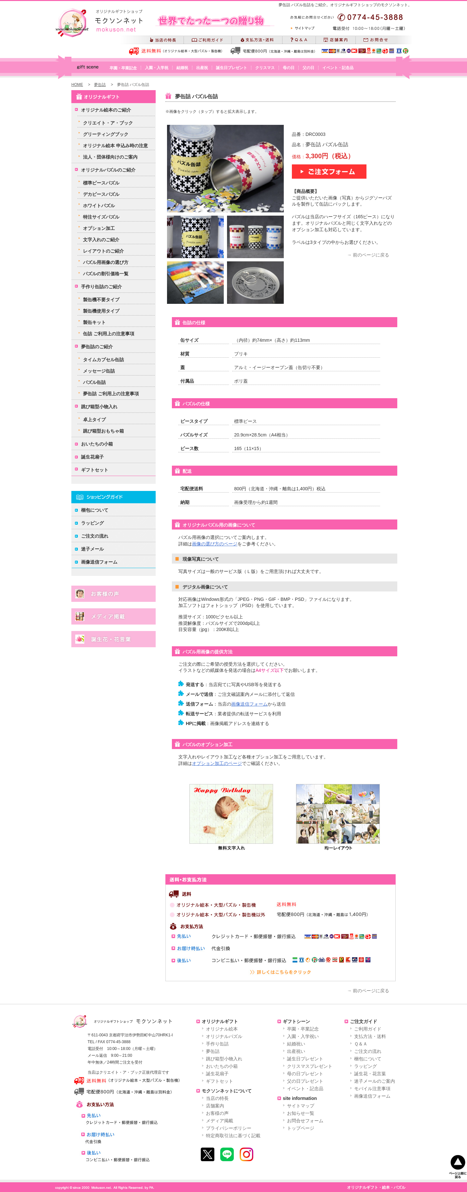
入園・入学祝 (156, 68)
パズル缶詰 (94, 382)
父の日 (308, 68)
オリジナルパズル (224, 1036)
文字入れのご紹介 (101, 239)
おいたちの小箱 (97, 444)
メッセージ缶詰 (99, 371)
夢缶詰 (100, 84)
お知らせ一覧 (300, 1113)
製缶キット (94, 322)
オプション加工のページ (217, 763)
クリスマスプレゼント (309, 1066)
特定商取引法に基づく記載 (233, 1135)
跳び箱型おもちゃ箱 (103, 431)
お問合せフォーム (305, 1120)
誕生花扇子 (92, 456)
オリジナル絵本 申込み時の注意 (115, 145)
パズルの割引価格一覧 (105, 273)
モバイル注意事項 (372, 1088)
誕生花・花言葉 (370, 1073)
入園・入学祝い (303, 1036)
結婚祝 (182, 68)
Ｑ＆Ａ (360, 1043)
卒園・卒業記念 (123, 68)
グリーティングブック (105, 134)
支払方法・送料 (370, 1036)
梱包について (94, 510)
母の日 (288, 68)
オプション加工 (99, 228)
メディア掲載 (219, 1120)
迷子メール (92, 549)
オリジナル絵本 (222, 1028)
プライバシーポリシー (228, 1128)
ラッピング (92, 523)
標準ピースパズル (101, 182)
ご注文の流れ (94, 536)
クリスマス (265, 68)
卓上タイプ (94, 419)
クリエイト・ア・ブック (108, 122)
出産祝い (296, 1051)
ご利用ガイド (367, 1028)
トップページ (300, 1128)
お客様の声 (217, 1113)
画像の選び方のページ (214, 543)
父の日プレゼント (305, 1081)
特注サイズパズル (101, 217)
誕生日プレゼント (231, 68)
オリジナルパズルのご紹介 (108, 170)
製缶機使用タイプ (101, 311)
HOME (77, 84)
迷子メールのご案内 (374, 1081)
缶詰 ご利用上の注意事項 (108, 333)
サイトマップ (300, 1105)
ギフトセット (94, 469)
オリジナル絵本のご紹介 (106, 110)
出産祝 (202, 68)
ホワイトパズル (99, 205)
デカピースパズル (101, 194)
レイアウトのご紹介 (103, 251)
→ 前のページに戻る (368, 254)
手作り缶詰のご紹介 (101, 286)
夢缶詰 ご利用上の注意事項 (111, 393)
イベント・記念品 (337, 68)
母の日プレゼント (305, 1073)
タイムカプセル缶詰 (103, 359)
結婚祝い (296, 1043)
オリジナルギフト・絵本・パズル (376, 1187)
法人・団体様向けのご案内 (110, 157)
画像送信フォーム (249, 704)
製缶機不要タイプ (101, 299)
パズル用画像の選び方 (105, 262)
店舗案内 (215, 1105)
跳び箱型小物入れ (99, 406)
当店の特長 (217, 1098)
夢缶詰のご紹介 (97, 346)
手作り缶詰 (217, 1043)
